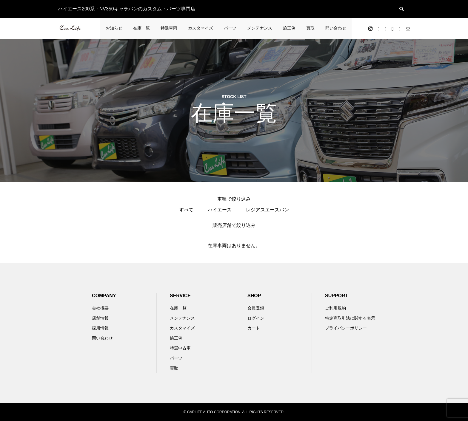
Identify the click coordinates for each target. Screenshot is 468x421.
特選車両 (169, 28)
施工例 (289, 28)
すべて (186, 209)
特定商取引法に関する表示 (350, 318)
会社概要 (100, 308)
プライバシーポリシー (346, 328)
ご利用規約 (335, 308)
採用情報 (100, 328)
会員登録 (255, 308)
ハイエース (220, 209)
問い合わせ (335, 28)
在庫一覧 (141, 28)
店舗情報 (100, 318)
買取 (310, 28)
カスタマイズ (200, 28)
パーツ (230, 28)
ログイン (255, 318)
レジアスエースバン (267, 209)
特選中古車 (180, 348)
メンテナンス (259, 28)
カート (253, 328)
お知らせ (114, 28)
